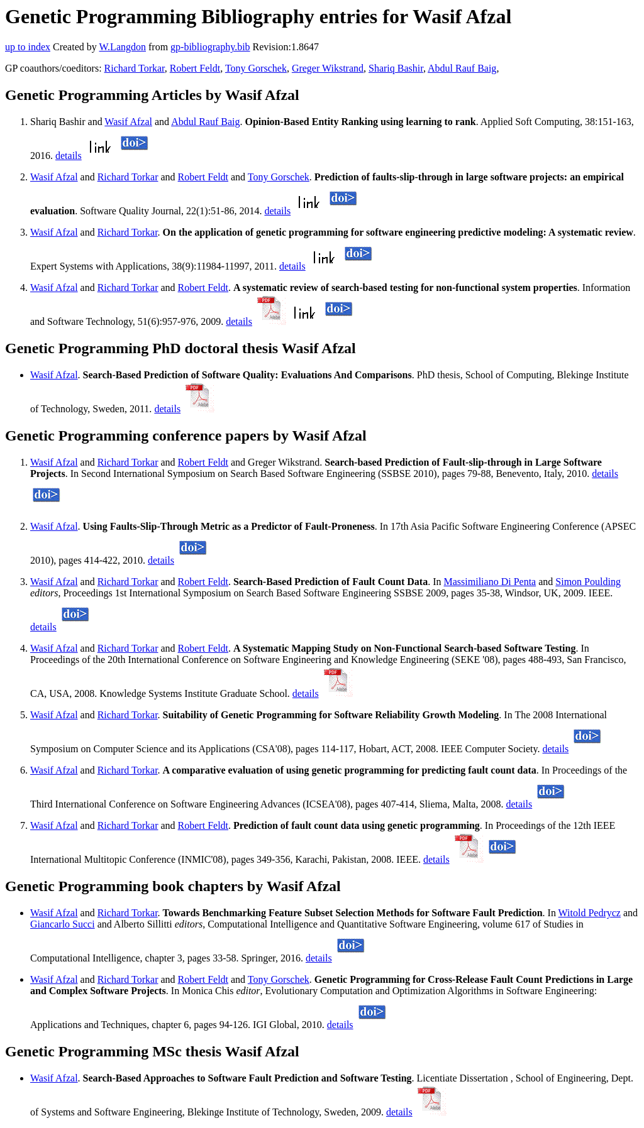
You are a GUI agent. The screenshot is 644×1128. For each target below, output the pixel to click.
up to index (27, 46)
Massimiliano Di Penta (490, 581)
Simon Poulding (588, 581)
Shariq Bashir (396, 68)
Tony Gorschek (256, 68)
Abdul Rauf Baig (462, 68)
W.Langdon (122, 46)
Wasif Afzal (128, 121)
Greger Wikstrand (328, 68)
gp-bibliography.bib (210, 46)
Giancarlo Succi (62, 924)
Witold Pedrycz (589, 912)
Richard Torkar (134, 68)
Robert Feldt (195, 68)
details (68, 155)
